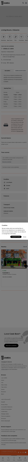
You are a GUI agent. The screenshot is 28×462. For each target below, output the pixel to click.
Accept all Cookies (16, 236)
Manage (24, 236)
